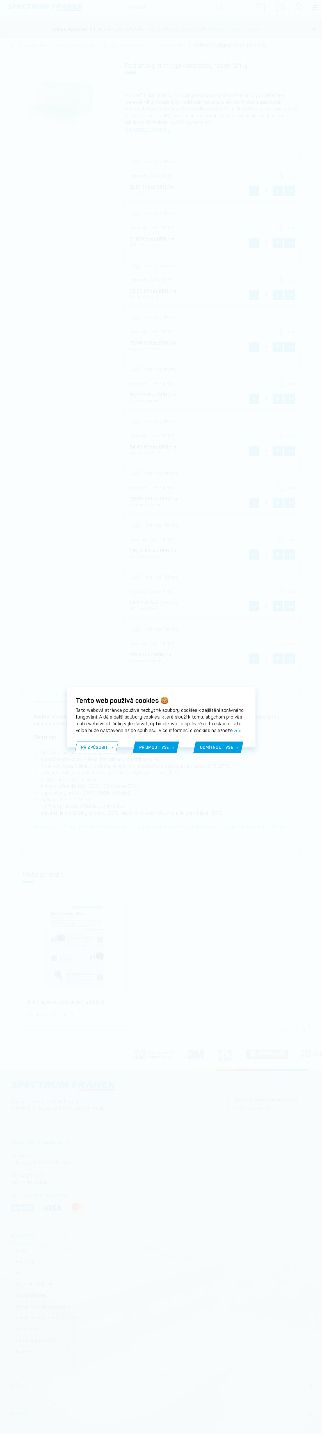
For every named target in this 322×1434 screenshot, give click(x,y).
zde (238, 730)
